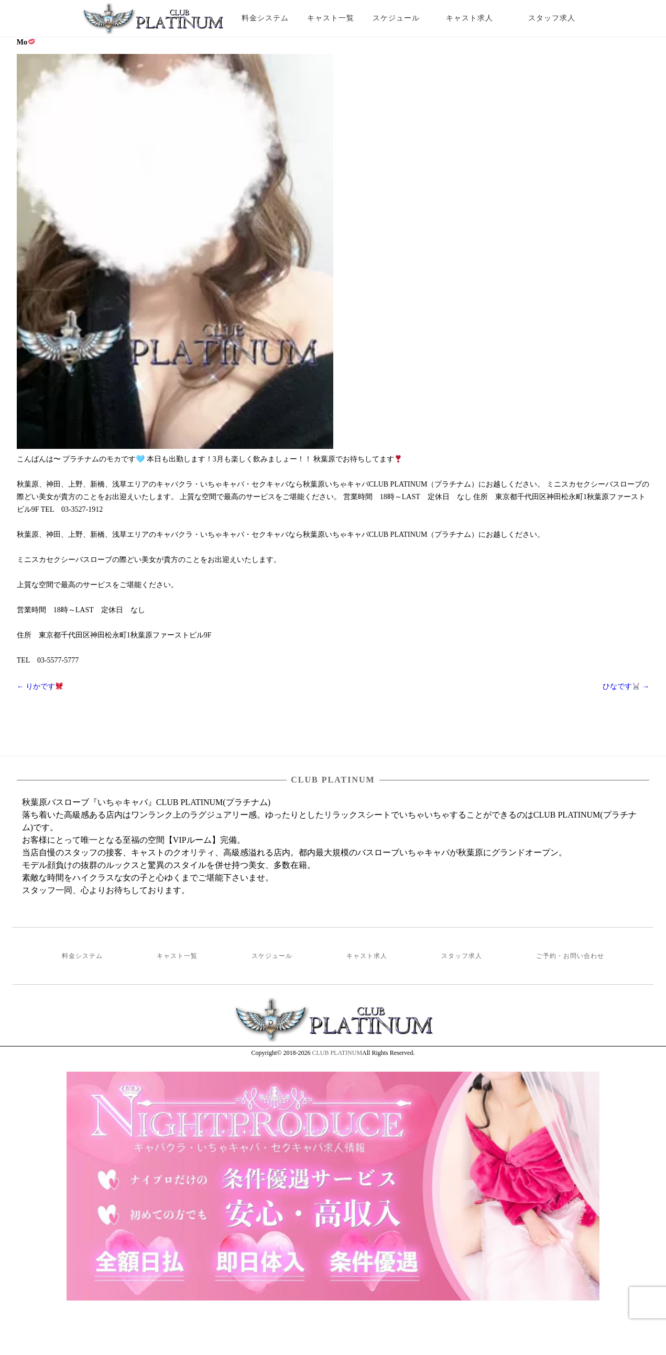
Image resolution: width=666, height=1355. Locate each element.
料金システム (265, 18)
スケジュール (396, 18)
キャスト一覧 (330, 18)
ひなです (626, 686)
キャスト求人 (477, 18)
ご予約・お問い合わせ (570, 956)
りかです (40, 686)
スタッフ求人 (561, 18)
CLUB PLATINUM (337, 1052)
